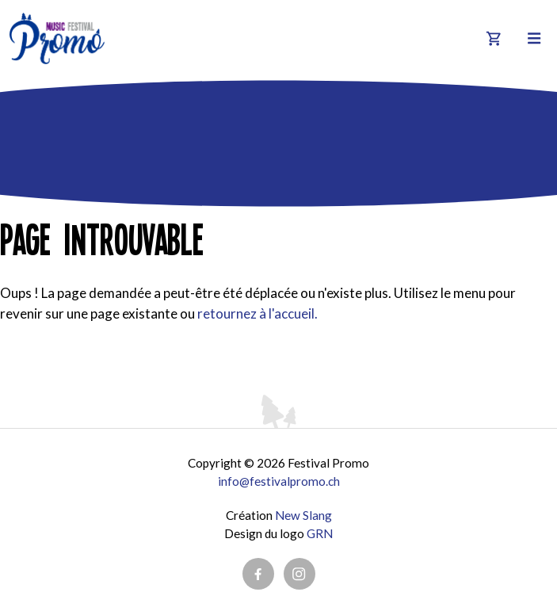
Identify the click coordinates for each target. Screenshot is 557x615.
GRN (320, 533)
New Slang (303, 515)
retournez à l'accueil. (257, 313)
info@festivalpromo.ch (279, 481)
